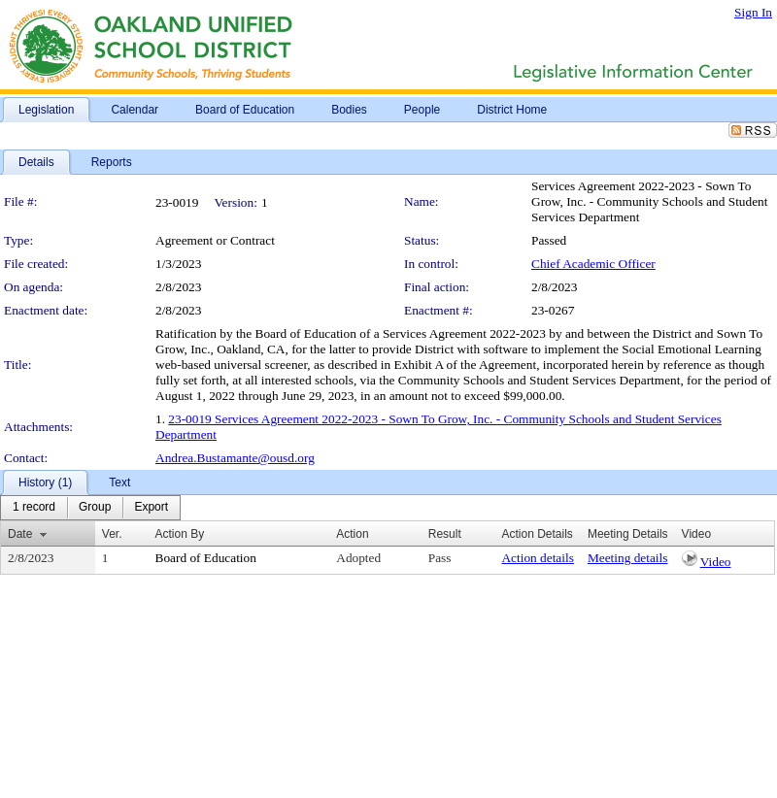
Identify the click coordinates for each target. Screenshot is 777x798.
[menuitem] (34, 507)
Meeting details (628, 557)
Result (444, 534)
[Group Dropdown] (94, 507)
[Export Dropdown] (151, 507)
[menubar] (90, 507)
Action (352, 534)
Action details (537, 557)
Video (715, 561)
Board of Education (205, 557)
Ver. (112, 534)
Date (20, 534)
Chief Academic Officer (593, 263)
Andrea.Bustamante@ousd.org (235, 457)
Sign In (753, 12)
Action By (180, 534)
